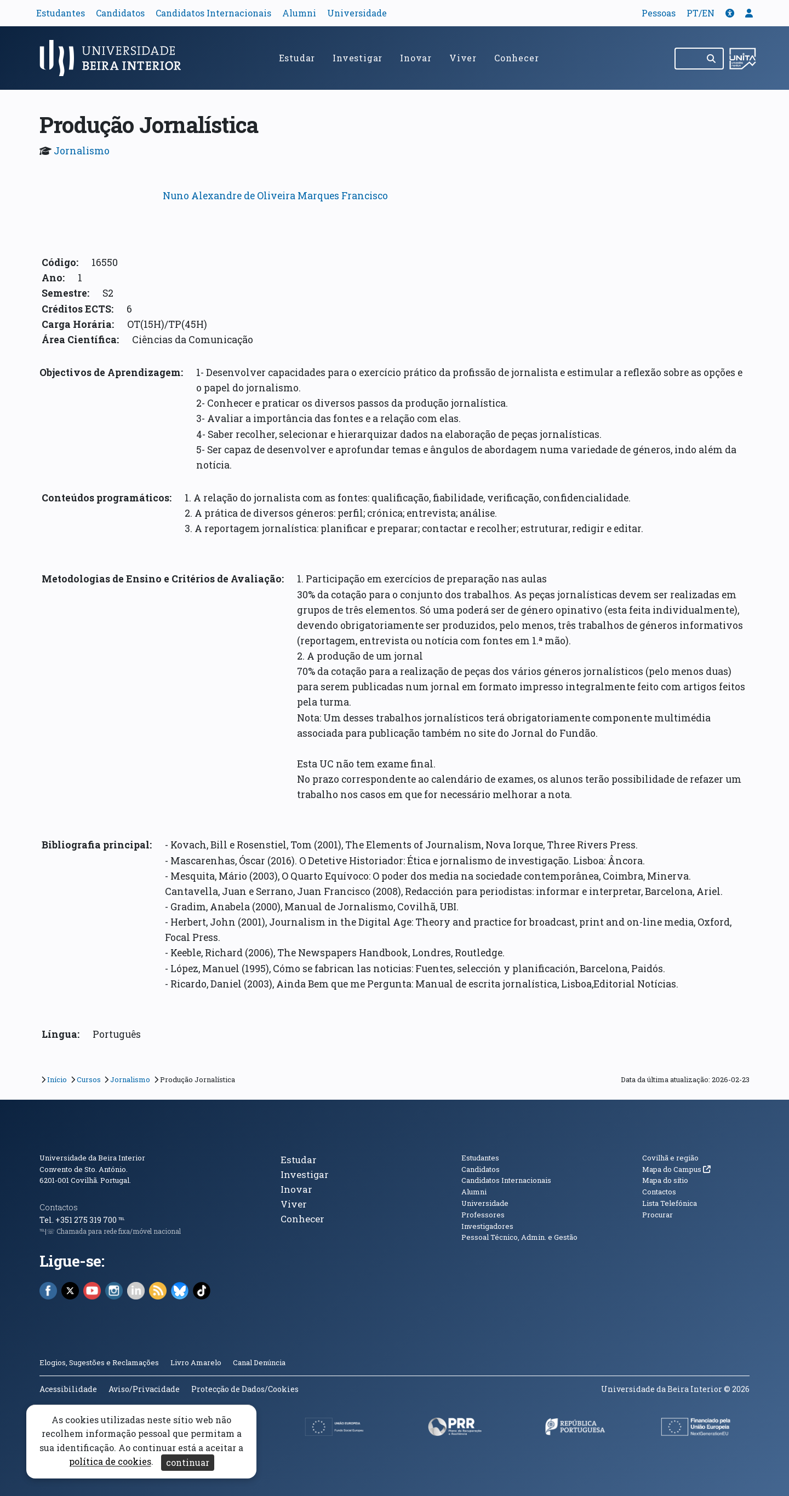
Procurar (657, 1215)
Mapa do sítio (665, 1180)
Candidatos (120, 13)
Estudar (297, 57)
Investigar (357, 57)
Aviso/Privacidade (144, 1389)
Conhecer (516, 57)
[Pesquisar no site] (687, 59)
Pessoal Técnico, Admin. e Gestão (519, 1237)
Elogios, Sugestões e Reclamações (99, 1362)
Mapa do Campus (676, 1169)
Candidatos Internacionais (213, 13)
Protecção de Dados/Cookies (245, 1389)
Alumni (299, 13)
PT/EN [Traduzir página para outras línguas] (700, 13)
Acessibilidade (68, 1389)
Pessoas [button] (659, 13)
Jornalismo (82, 151)
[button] (729, 13)
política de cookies (110, 1462)
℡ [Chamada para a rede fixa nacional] (121, 1220)
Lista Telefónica (669, 1203)
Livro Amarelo (196, 1362)
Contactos (58, 1207)
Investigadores (487, 1226)
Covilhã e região (670, 1158)
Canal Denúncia (259, 1362)
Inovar (416, 57)
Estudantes (60, 13)
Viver (463, 57)
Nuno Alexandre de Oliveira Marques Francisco (275, 195)
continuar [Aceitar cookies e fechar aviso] (187, 1462)
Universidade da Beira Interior (92, 1158)
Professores (483, 1215)
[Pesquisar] (712, 59)
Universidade (357, 13)
